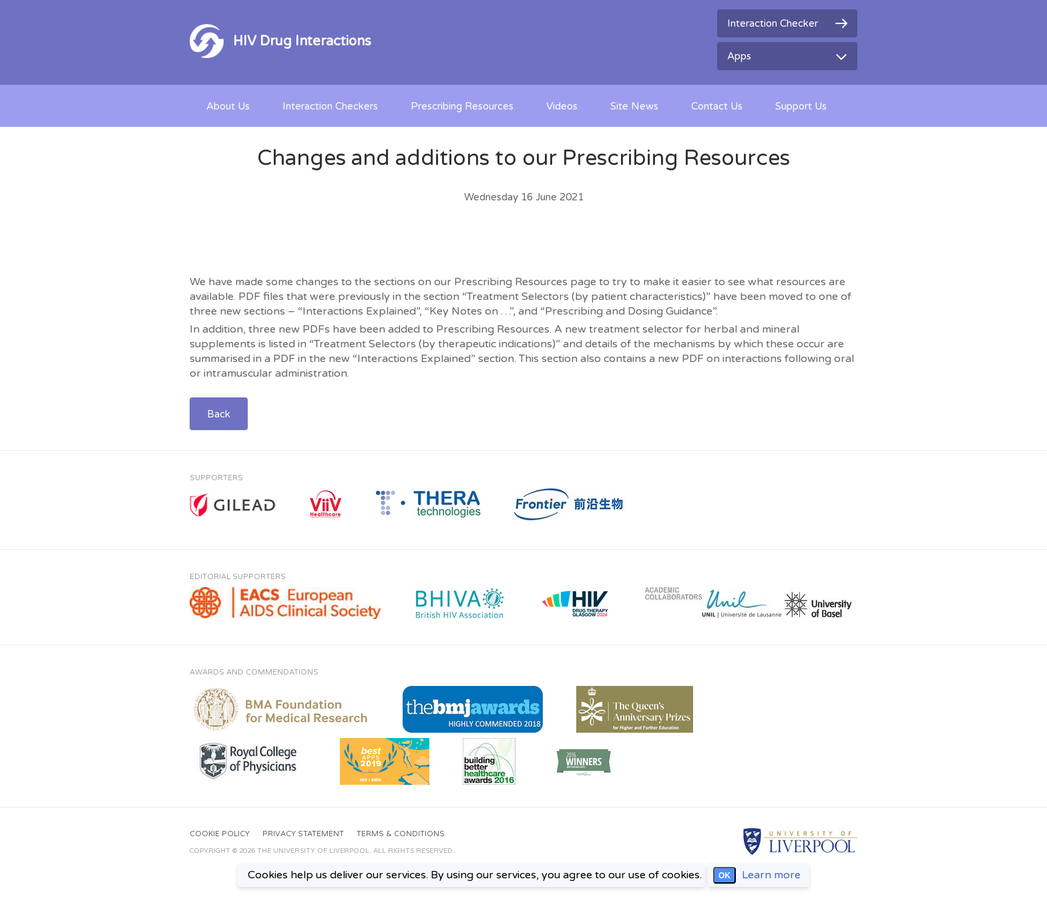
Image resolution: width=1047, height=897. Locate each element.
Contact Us (717, 106)
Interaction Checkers (330, 106)
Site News (634, 106)
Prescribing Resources (462, 106)
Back (218, 414)
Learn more (771, 875)
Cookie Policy (220, 834)
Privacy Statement (303, 834)
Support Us (801, 106)
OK (724, 875)
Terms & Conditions (401, 834)
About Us (228, 106)
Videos (562, 106)
